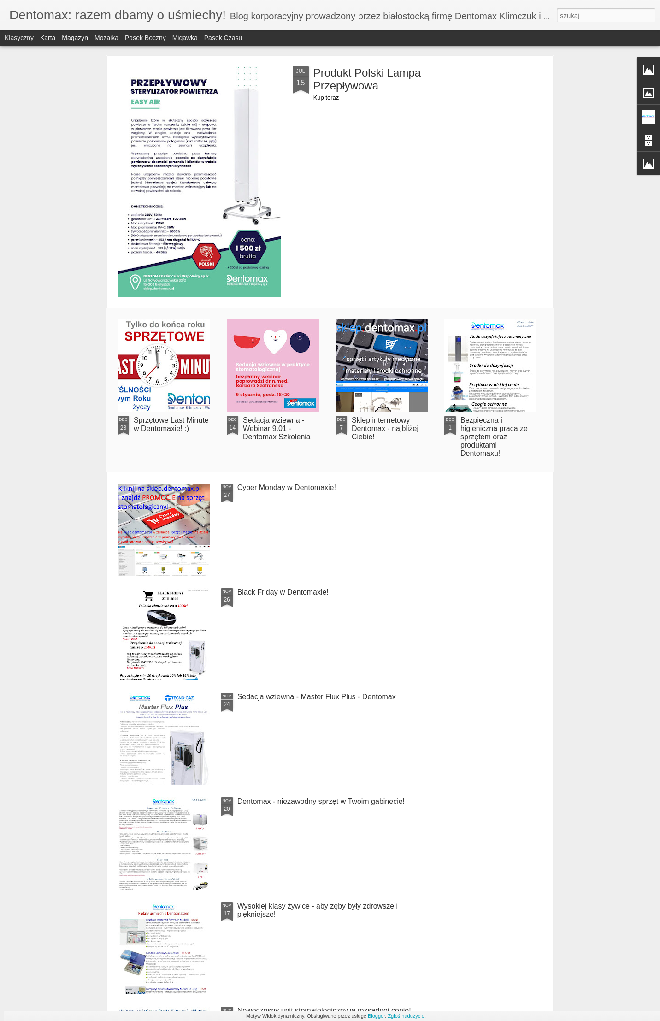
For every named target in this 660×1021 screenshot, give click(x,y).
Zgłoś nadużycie (406, 1016)
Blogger (376, 1016)
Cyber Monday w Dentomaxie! (286, 487)
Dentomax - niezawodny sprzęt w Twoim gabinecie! (321, 801)
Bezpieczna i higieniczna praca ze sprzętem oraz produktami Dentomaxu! (494, 436)
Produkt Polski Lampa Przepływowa (367, 79)
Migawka (185, 37)
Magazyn (75, 37)
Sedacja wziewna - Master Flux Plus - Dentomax (316, 697)
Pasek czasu (223, 37)
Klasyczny (19, 37)
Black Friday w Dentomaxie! (283, 592)
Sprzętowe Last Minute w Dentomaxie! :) (171, 424)
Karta (47, 37)
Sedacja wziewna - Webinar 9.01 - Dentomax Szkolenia (277, 428)
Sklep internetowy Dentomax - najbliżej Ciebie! (385, 428)
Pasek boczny (145, 37)
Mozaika (106, 37)
